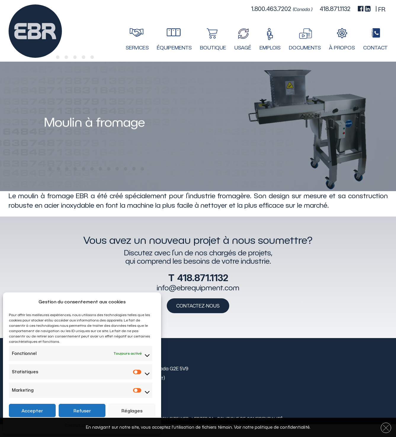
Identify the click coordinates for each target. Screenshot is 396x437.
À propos (342, 48)
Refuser (82, 410)
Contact (375, 48)
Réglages (131, 410)
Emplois (269, 48)
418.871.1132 (202, 277)
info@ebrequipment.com (198, 287)
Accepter (32, 410)
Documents (305, 48)
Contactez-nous (198, 305)
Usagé (242, 48)
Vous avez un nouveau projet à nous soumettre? (198, 240)
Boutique (213, 48)
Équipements (174, 48)
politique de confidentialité (282, 427)
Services (137, 48)
